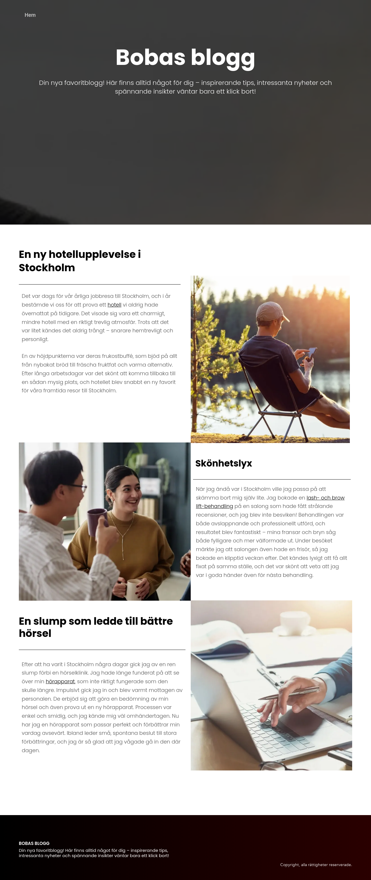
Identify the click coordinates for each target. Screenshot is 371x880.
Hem (30, 15)
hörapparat (61, 681)
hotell (115, 304)
